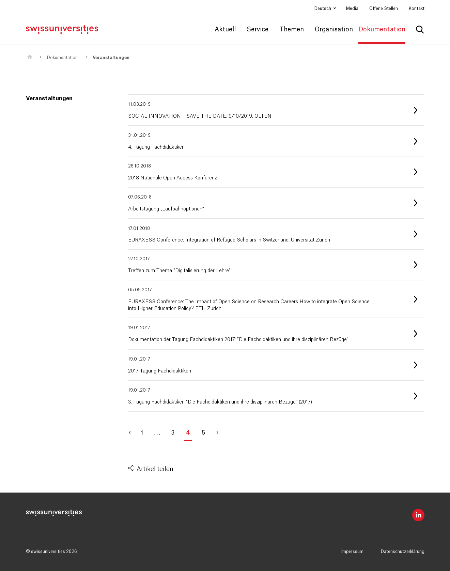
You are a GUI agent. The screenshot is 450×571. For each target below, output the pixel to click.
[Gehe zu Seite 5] (220, 433)
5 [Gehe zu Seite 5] (203, 433)
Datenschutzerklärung (402, 552)
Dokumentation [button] (381, 29)
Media (352, 8)
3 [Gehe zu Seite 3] (172, 433)
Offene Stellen (383, 8)
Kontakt (416, 8)
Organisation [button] (334, 29)
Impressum (352, 552)
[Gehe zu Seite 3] (133, 433)
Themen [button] (291, 29)
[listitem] (276, 110)
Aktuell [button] (225, 29)
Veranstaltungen (111, 58)
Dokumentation (62, 58)
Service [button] (257, 29)
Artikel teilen (155, 469)
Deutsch (323, 8)
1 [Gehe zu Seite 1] (142, 433)
